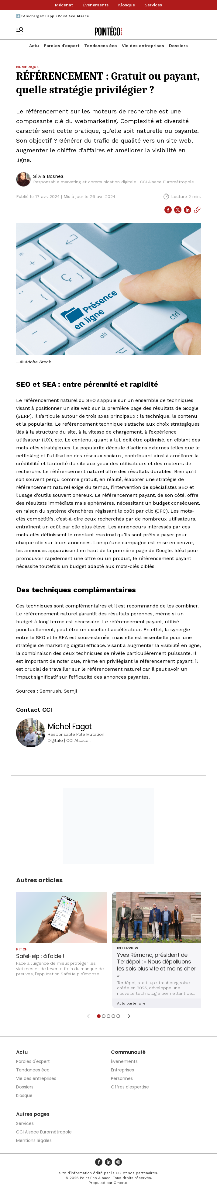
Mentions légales (34, 1140)
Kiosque (126, 4)
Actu (34, 45)
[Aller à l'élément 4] (113, 1016)
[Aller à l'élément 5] (118, 1016)
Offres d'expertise (130, 1087)
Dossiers (178, 45)
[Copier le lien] (197, 209)
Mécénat (64, 4)
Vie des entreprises (143, 45)
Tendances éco (100, 45)
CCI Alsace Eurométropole (44, 1132)
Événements (95, 4)
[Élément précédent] (88, 1016)
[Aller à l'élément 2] (103, 1016)
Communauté (128, 1052)
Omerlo (120, 1183)
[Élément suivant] (128, 1016)
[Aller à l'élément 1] (99, 1016)
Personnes (122, 1078)
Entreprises (122, 1070)
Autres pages (33, 1114)
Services (153, 4)
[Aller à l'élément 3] (108, 1016)
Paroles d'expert (61, 45)
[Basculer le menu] (19, 30)
